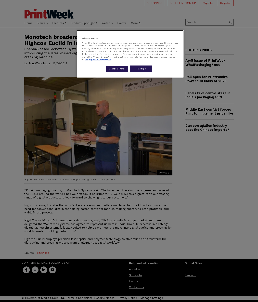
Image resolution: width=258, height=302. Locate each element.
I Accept (141, 69)
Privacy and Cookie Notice (98, 60)
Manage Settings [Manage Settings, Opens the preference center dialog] (117, 69)
